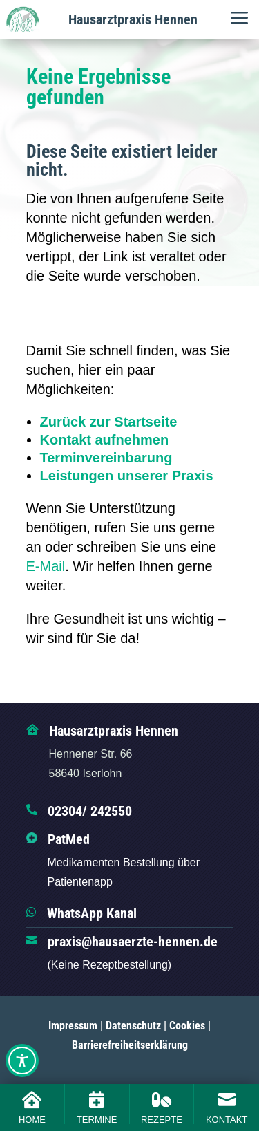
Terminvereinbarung (106, 457)
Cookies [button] (187, 1025)
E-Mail (46, 566)
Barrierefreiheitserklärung (130, 1044)
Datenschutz (133, 1025)
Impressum (72, 1025)
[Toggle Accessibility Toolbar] (22, 1060)
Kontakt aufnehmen (104, 439)
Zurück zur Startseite (109, 421)
